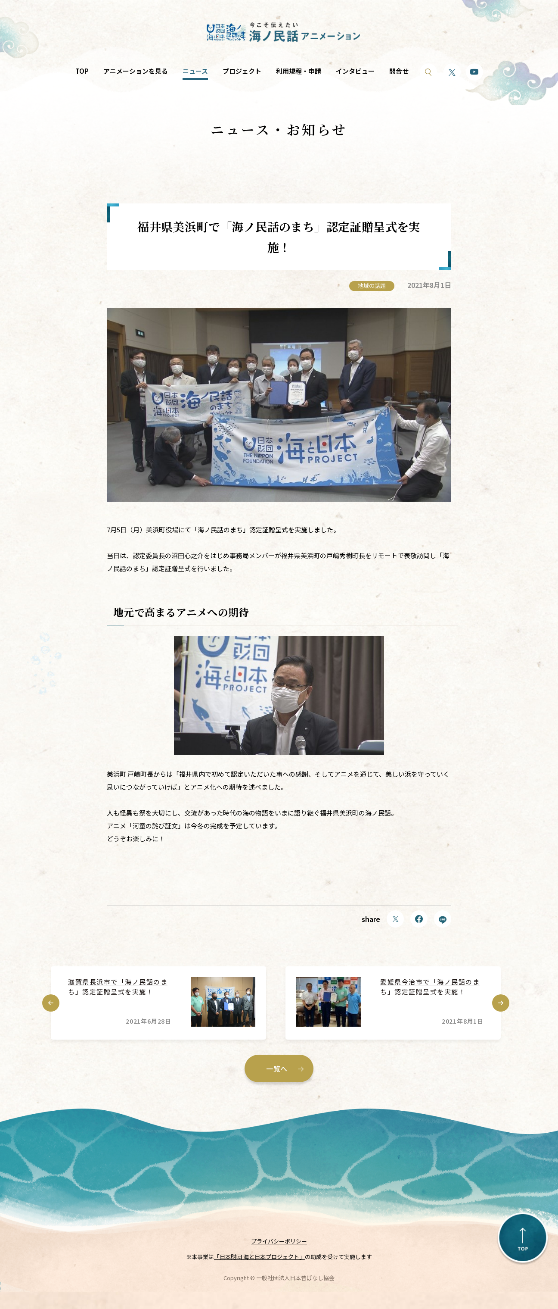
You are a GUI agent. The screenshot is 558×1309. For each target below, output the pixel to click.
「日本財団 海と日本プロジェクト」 (259, 1257)
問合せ (399, 70)
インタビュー (355, 70)
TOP (82, 70)
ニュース (195, 70)
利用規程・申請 (298, 70)
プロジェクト (242, 70)
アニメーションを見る (135, 70)
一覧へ (277, 1068)
